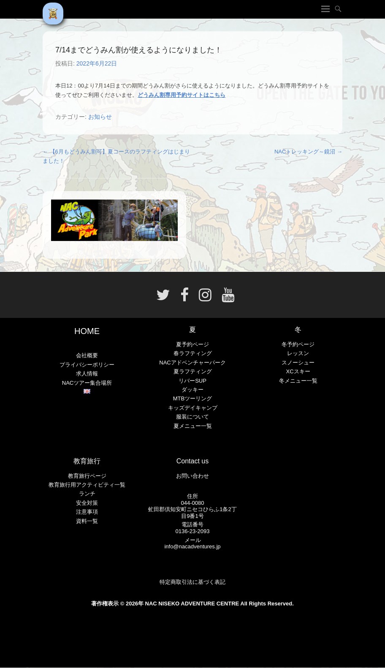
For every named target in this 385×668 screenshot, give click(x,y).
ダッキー (192, 389)
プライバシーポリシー (87, 364)
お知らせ (100, 116)
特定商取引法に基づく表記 (192, 582)
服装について (192, 416)
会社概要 (87, 355)
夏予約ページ (192, 344)
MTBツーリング (192, 398)
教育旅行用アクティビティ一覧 (87, 485)
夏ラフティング (193, 371)
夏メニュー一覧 (193, 426)
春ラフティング (193, 353)
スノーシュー (298, 362)
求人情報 (87, 373)
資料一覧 (87, 521)
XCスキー (298, 371)
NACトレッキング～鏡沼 (308, 151)
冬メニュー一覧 (298, 381)
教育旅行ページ (87, 476)
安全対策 (87, 503)
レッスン (298, 353)
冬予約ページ (298, 344)
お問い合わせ (192, 476)
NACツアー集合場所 (87, 383)
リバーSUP (192, 381)
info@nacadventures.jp (192, 546)
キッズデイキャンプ (192, 408)
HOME (87, 331)
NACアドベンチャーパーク (192, 362)
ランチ (87, 493)
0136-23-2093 (193, 531)
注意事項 (87, 512)
